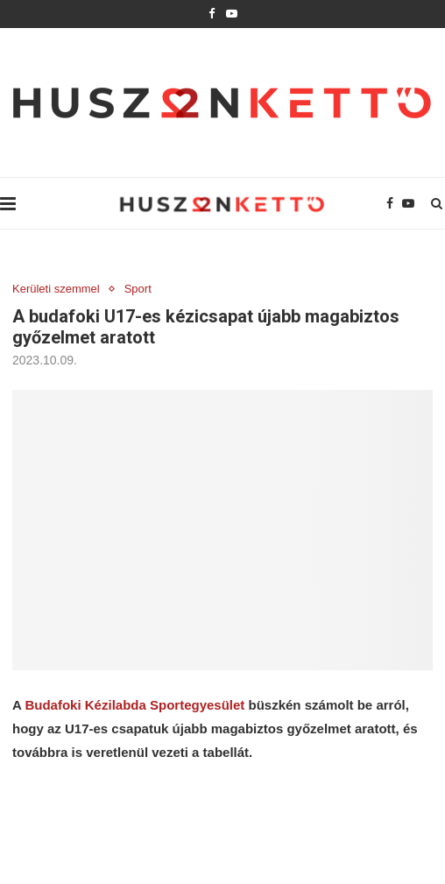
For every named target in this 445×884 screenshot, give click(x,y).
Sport (138, 288)
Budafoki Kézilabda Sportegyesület (134, 704)
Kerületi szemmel (56, 288)
